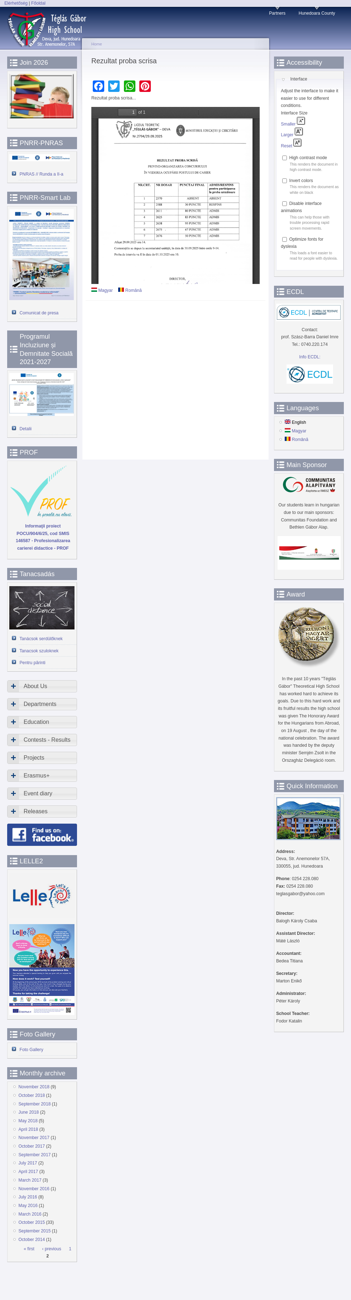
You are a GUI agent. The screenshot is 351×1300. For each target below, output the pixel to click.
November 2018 (34, 1086)
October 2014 (32, 1239)
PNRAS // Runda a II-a (41, 174)
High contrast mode (308, 157)
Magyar (102, 290)
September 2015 (35, 1230)
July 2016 (28, 1197)
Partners (277, 13)
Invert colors (301, 180)
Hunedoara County (317, 13)
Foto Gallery (31, 1049)
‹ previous (51, 1248)
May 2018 (28, 1120)
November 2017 (34, 1137)
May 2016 (28, 1205)
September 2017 (35, 1154)
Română (129, 290)
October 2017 (32, 1146)
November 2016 (34, 1188)
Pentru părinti (32, 662)
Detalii (26, 428)
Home (96, 44)
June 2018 (29, 1112)
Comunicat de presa (39, 312)
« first (29, 1248)
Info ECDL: (309, 356)
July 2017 (28, 1163)
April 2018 (28, 1129)
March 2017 (30, 1180)
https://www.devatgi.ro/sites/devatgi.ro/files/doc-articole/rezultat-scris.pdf (175, 195)
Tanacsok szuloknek (39, 650)
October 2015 (32, 1222)
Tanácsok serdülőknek (41, 638)
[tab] (42, 686)
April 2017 (28, 1171)
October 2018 (32, 1095)
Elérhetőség (16, 3)
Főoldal (38, 3)
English (295, 422)
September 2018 (35, 1104)
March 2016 (30, 1214)
